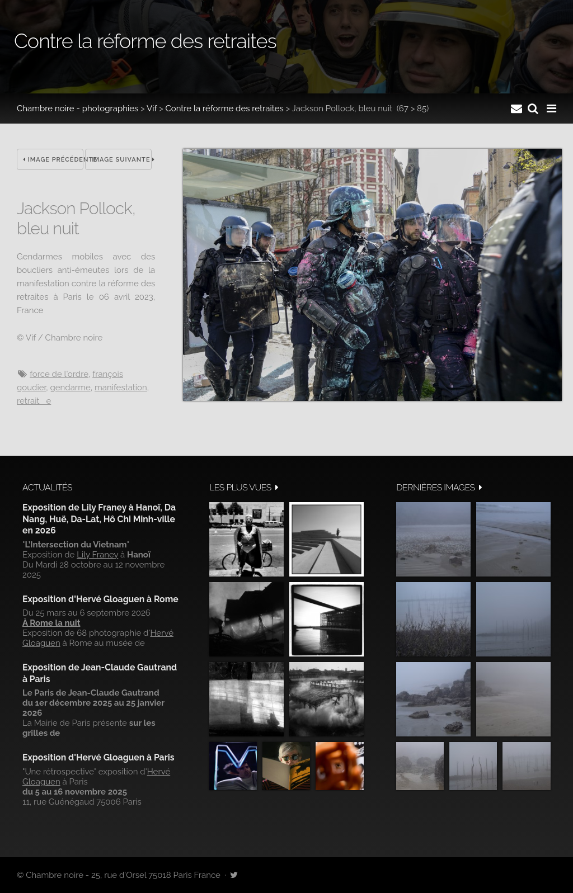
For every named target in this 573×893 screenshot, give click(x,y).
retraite (34, 401)
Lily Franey (97, 555)
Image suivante (121, 159)
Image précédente (53, 159)
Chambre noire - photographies (77, 108)
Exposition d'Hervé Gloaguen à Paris (98, 757)
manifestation (121, 387)
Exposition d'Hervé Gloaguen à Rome (100, 599)
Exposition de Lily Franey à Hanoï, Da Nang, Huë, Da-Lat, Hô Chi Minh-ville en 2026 (99, 519)
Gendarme (70, 387)
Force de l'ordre (59, 374)
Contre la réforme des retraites (224, 108)
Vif (152, 108)
